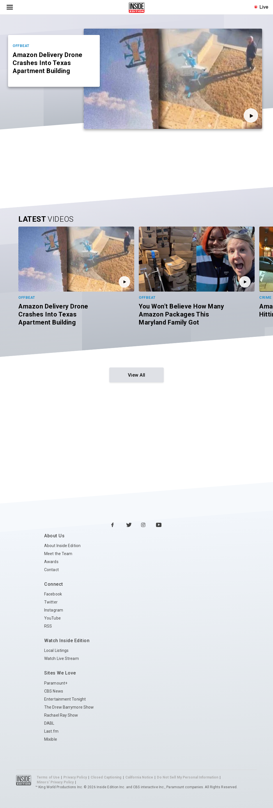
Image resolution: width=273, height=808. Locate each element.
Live (264, 7)
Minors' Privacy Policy (55, 782)
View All (136, 375)
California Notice (139, 777)
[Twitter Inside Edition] (129, 525)
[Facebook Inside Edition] (114, 525)
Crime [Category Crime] (265, 297)
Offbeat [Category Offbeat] (21, 46)
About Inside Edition (62, 545)
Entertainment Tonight (65, 699)
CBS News (53, 691)
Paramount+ (55, 683)
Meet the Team (58, 553)
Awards (51, 561)
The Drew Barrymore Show (69, 707)
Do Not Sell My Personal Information (187, 777)
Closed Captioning (106, 777)
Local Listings (56, 650)
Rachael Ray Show (61, 715)
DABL (49, 723)
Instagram (53, 610)
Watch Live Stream (61, 658)
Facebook (53, 594)
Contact (51, 569)
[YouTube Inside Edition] (159, 525)
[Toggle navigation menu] (10, 7)
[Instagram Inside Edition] (144, 525)
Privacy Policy (75, 777)
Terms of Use (48, 777)
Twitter (51, 602)
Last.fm (51, 731)
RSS (48, 626)
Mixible (50, 739)
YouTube (52, 618)
